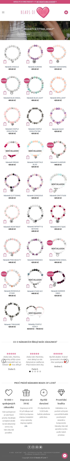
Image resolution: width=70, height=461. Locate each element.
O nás (11, 452)
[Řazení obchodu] (35, 34)
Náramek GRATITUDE (58, 196)
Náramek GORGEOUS (35, 196)
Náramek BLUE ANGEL (11, 98)
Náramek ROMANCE (35, 260)
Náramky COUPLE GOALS (35, 325)
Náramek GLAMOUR (57, 162)
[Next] (66, 361)
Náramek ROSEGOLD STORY (12, 292)
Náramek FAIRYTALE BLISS (35, 163)
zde (25, 426)
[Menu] (3, 12)
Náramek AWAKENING (58, 67)
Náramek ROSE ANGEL (58, 260)
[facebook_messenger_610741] (65, 456)
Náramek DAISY (58, 129)
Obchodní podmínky (51, 452)
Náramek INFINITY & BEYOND (35, 228)
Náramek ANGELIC (12, 67)
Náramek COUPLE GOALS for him (35, 130)
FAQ (25, 452)
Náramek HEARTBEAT (11, 227)
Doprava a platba (35, 452)
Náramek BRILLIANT (58, 98)
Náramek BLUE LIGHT (35, 98)
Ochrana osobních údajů (35, 454)
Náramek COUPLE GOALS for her (12, 130)
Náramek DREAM (12, 162)
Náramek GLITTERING (12, 196)
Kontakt (18, 452)
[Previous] (3, 361)
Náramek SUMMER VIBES (58, 292)
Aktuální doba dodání (46, 2)
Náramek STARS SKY (35, 291)
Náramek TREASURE (12, 324)
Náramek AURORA (35, 67)
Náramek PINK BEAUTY (12, 260)
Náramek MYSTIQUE (58, 227)
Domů (18, 29)
